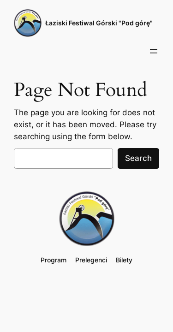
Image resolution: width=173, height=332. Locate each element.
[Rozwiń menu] (153, 51)
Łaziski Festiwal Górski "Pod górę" (99, 23)
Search (138, 158)
